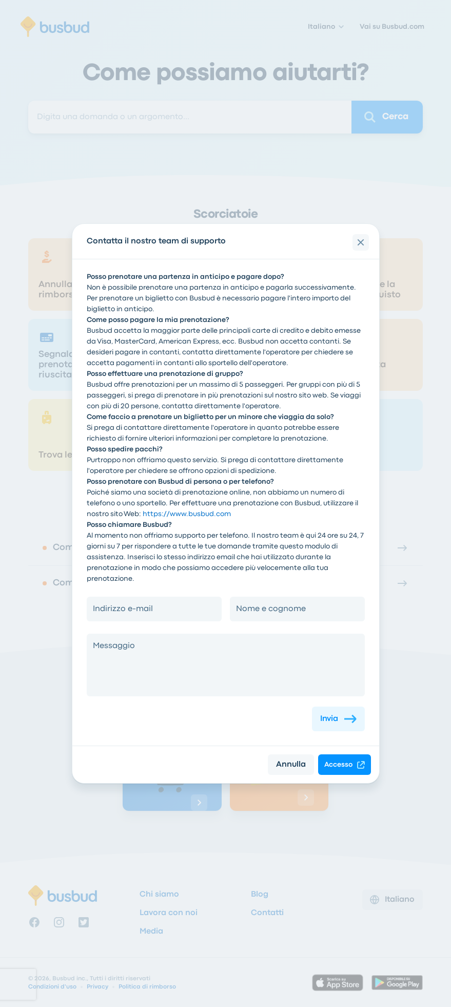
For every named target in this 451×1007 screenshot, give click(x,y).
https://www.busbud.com (187, 514)
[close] (360, 242)
